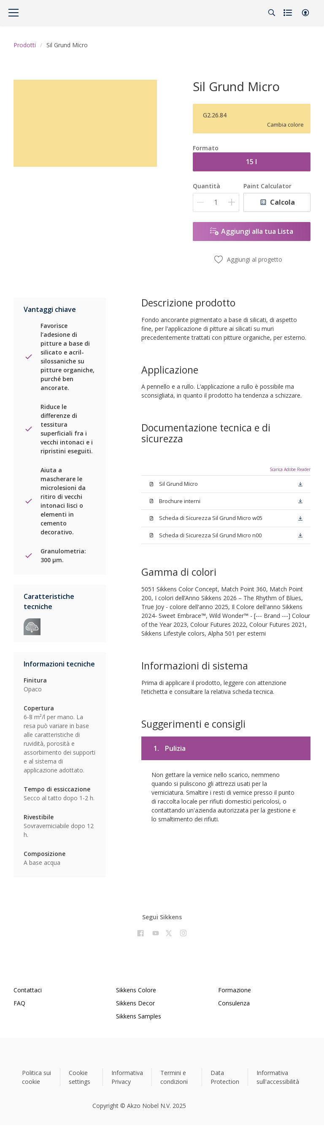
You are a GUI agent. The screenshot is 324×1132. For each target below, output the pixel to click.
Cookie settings (79, 1077)
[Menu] (13, 12)
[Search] (272, 13)
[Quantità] (216, 202)
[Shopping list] (289, 13)
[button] (305, 13)
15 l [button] (251, 161)
